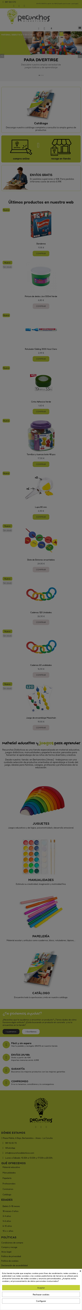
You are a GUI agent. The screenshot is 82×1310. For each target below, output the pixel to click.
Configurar (41, 1301)
